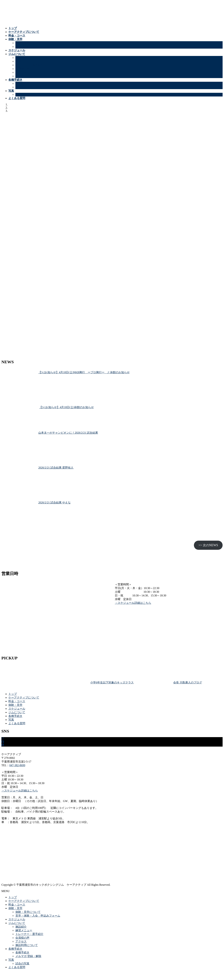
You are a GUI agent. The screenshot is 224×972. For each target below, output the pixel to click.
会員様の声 (22, 68)
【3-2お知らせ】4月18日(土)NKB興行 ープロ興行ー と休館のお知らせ (84, 372)
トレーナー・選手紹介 (29, 65)
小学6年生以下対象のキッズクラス (112, 682)
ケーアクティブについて (23, 697)
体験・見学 (15, 704)
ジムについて (16, 712)
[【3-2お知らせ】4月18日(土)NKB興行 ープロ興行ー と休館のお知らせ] (18, 388)
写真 (11, 719)
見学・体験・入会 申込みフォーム (37, 46)
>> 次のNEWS (208, 545)
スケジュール (16, 708)
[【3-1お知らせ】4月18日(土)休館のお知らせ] (18, 418)
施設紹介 (21, 57)
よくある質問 (16, 723)
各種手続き (22, 83)
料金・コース (16, 701)
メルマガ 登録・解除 (28, 87)
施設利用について (26, 76)
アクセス (21, 72)
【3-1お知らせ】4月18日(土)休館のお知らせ (66, 407)
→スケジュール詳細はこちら (133, 602)
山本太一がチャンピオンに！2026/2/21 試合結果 (68, 432)
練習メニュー (23, 61)
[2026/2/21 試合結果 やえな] (18, 518)
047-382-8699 (17, 765)
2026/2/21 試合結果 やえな (54, 502)
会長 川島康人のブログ (187, 682)
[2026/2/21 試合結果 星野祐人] (18, 483)
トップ (12, 693)
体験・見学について (28, 42)
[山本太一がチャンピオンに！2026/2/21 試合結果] (18, 448)
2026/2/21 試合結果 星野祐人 (56, 467)
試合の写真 (22, 94)
